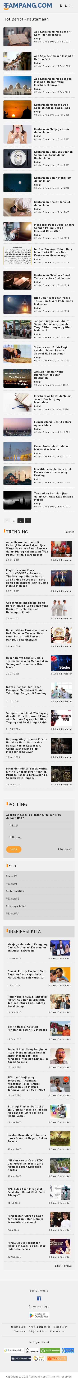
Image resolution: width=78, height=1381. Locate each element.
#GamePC (11, 876)
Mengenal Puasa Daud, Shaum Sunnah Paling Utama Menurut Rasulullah (54, 228)
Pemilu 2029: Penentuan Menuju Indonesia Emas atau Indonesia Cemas (27, 1246)
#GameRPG (12, 898)
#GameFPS (12, 913)
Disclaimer (20, 1331)
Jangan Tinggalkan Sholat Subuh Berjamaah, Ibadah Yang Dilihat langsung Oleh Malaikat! (52, 325)
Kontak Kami (57, 1331)
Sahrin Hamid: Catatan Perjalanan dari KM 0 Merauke (27, 1028)
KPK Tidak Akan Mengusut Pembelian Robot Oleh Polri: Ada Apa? (27, 1192)
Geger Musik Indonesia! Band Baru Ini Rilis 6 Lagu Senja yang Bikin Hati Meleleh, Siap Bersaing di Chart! (27, 607)
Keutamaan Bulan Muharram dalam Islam (52, 179)
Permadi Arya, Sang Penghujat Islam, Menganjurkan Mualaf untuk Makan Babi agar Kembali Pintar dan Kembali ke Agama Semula (28, 1056)
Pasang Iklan (60, 1326)
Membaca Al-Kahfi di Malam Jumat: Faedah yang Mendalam (52, 399)
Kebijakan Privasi (38, 1331)
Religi (37, 38)
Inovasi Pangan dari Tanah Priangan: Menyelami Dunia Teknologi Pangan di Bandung (26, 690)
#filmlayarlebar (16, 906)
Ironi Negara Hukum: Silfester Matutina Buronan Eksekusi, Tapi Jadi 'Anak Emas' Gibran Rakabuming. (27, 1001)
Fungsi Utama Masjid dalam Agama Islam (52, 423)
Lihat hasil (65, 849)
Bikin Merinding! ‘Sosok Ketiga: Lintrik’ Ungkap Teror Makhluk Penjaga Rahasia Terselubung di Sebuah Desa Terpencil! (27, 773)
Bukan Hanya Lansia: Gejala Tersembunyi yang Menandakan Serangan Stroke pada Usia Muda (27, 662)
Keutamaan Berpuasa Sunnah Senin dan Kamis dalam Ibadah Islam (53, 155)
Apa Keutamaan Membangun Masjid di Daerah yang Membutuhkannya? (53, 82)
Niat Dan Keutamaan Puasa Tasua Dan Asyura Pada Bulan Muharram (53, 301)
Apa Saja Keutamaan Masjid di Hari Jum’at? (54, 57)
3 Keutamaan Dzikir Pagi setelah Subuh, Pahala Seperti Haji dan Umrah (50, 350)
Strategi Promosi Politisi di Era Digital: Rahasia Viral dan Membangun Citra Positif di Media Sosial (27, 1111)
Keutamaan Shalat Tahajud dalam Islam (52, 203)
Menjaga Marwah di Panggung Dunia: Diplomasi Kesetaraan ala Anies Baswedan (28, 947)
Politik (38, 479)
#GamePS (11, 883)
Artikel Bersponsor (39, 1326)
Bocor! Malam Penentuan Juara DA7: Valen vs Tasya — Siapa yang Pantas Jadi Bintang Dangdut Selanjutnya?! (26, 635)
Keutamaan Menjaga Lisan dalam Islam (51, 130)
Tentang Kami (18, 1326)
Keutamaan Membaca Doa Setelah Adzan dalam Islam (52, 106)
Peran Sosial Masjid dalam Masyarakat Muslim (51, 448)
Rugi (13, 825)
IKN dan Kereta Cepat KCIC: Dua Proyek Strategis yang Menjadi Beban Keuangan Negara (26, 1165)
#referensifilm (15, 891)
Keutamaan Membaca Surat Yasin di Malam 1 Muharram (52, 276)
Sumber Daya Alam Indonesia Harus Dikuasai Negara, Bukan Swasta (27, 1138)
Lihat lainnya (63, 1265)
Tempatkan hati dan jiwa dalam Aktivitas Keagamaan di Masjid (54, 496)
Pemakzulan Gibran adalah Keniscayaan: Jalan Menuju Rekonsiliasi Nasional (25, 1219)
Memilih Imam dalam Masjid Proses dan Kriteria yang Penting (52, 472)
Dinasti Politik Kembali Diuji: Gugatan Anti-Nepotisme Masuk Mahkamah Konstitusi (27, 974)
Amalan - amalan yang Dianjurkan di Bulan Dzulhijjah (49, 375)
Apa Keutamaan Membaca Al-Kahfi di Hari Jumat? (53, 33)
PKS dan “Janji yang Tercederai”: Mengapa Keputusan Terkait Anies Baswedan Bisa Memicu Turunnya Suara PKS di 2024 (26, 1084)
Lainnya (70, 532)
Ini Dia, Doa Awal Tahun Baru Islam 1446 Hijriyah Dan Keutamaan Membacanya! (53, 252)
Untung (15, 837)
